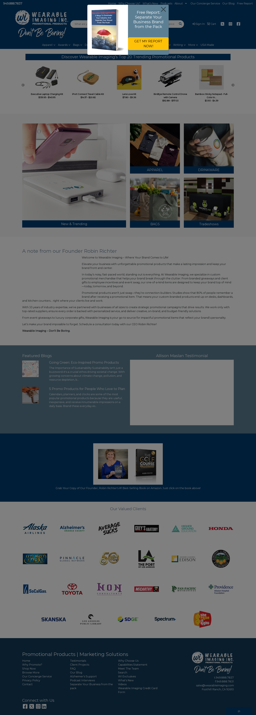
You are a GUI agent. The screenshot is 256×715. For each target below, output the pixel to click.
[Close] (163, 9)
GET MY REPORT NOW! (148, 43)
